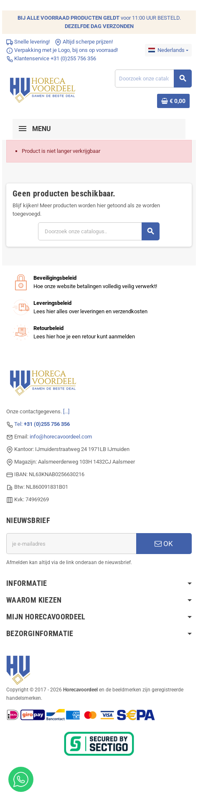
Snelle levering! (28, 42)
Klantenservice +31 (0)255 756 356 (51, 58)
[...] (66, 411)
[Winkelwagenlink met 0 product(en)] (173, 101)
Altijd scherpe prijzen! (84, 42)
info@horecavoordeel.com (61, 436)
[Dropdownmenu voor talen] (168, 50)
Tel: (42, 424)
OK (164, 543)
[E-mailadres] (71, 543)
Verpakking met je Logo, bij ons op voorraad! (62, 50)
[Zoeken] (153, 79)
